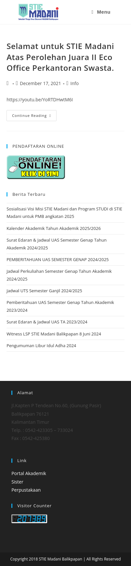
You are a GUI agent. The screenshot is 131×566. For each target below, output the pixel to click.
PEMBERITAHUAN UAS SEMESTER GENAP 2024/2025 (58, 259)
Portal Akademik (28, 473)
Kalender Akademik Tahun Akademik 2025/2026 (54, 228)
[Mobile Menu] (101, 12)
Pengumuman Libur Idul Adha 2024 (41, 345)
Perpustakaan (26, 490)
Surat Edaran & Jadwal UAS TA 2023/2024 (47, 322)
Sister (17, 482)
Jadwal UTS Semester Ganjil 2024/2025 (44, 291)
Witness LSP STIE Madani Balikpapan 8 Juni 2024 (54, 334)
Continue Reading (34, 114)
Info (74, 83)
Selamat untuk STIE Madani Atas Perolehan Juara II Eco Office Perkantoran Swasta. (60, 57)
